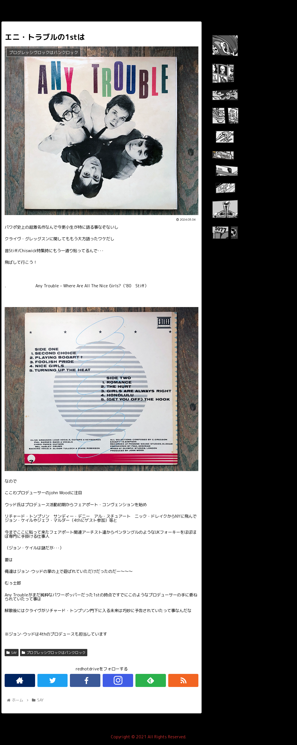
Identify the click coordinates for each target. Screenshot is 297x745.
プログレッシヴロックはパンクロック (54, 652)
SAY (11, 652)
